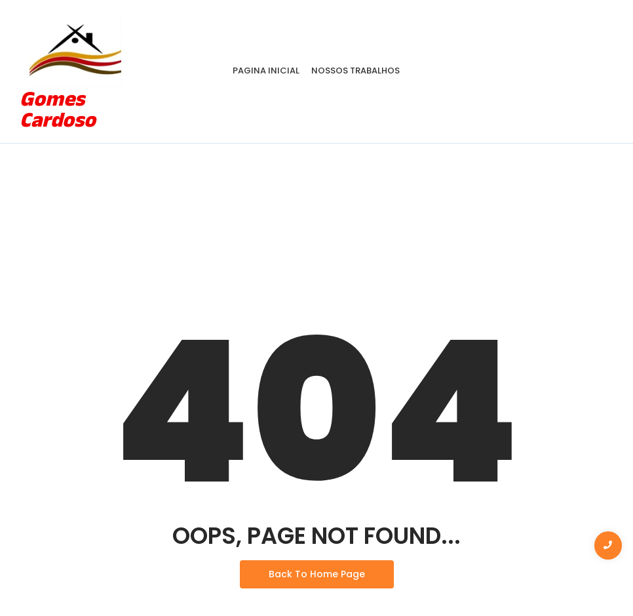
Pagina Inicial (266, 70)
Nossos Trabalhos (355, 70)
